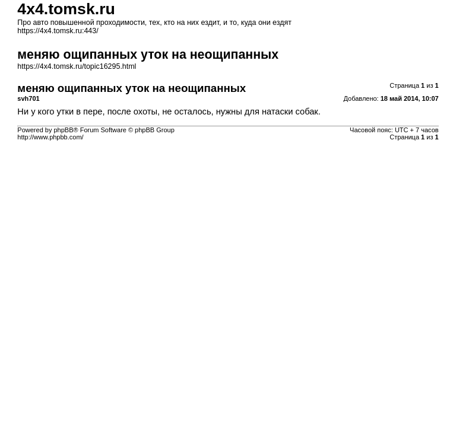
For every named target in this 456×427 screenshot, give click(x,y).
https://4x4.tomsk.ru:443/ (57, 31)
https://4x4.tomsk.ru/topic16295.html (76, 66)
